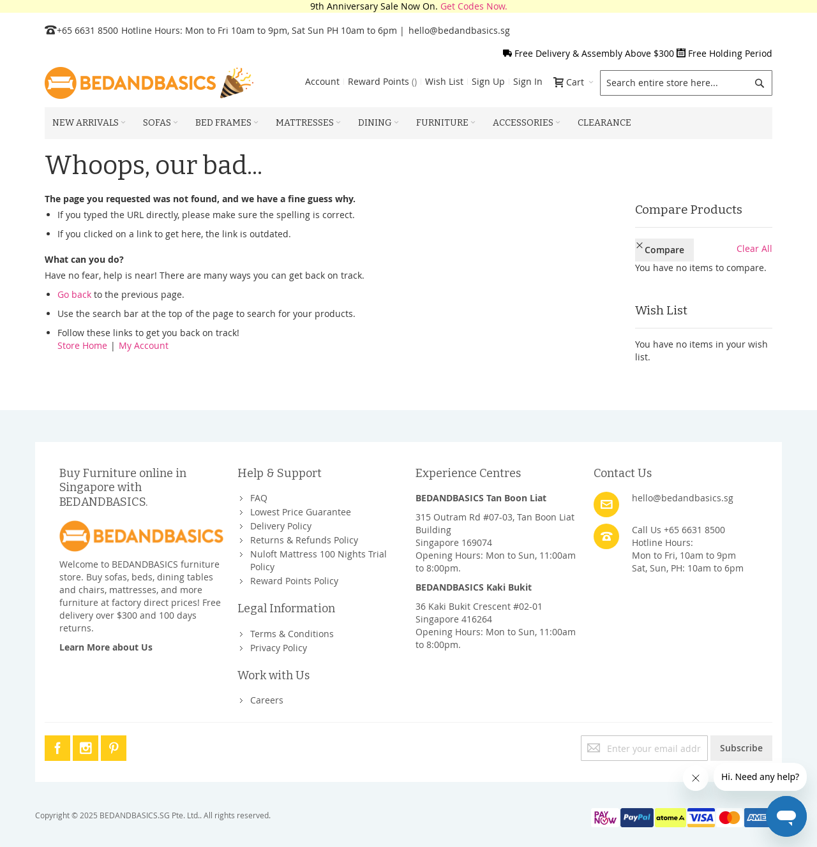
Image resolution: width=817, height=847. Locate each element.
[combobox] (686, 83)
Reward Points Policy (294, 581)
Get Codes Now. (473, 6)
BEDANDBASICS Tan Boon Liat (481, 498)
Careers (266, 700)
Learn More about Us (106, 647)
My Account (144, 345)
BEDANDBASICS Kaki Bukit (474, 587)
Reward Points (382, 81)
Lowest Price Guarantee (300, 512)
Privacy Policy (278, 648)
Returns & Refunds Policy (304, 540)
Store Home (82, 345)
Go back (74, 294)
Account (322, 81)
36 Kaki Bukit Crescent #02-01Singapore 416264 (479, 612)
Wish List (444, 81)
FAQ (258, 498)
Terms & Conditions (292, 634)
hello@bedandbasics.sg (459, 30)
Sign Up (488, 81)
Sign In (528, 81)
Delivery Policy (280, 526)
